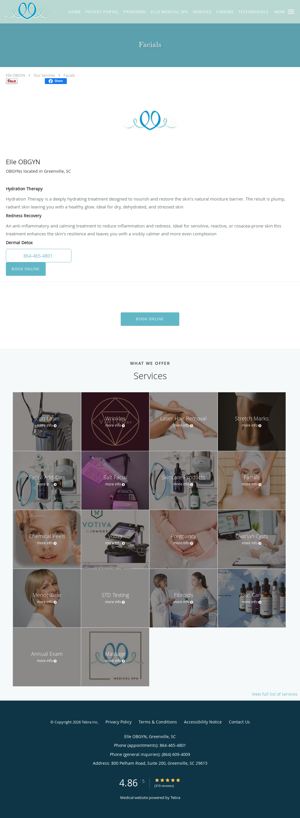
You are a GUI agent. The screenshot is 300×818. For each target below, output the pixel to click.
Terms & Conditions (158, 722)
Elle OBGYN (15, 75)
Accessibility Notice (203, 722)
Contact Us (239, 722)
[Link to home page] (26, 11)
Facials (69, 75)
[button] (291, 12)
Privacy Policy (118, 722)
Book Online (26, 268)
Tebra (175, 797)
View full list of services (275, 694)
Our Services (44, 75)
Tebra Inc (90, 722)
